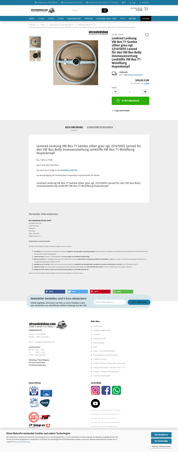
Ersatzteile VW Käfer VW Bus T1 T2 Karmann (102, 2)
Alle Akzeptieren (161, 435)
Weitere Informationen (161, 446)
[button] (115, 92)
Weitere (132, 18)
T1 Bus (41, 18)
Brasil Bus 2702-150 (69, 170)
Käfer (31, 18)
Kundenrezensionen (100, 127)
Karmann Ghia (74, 18)
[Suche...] (105, 10)
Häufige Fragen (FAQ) (102, 330)
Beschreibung (74, 127)
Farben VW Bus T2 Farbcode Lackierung (109, 363)
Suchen (145, 18)
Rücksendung (98, 343)
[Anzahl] (130, 92)
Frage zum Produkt (122, 111)
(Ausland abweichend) (135, 75)
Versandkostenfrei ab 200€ (71, 2)
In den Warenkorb (127, 100)
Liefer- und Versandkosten (104, 351)
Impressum (98, 326)
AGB (95, 347)
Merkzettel (144, 2)
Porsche (89, 18)
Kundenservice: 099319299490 (46, 2)
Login (133, 2)
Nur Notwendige (161, 441)
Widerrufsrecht (99, 339)
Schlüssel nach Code (106, 18)
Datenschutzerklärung (21, 442)
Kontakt (96, 334)
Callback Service (100, 359)
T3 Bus (61, 18)
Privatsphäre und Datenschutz (105, 355)
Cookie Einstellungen (102, 376)
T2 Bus (51, 18)
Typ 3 (122, 18)
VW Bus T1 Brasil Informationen (106, 372)
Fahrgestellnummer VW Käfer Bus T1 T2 (109, 367)
